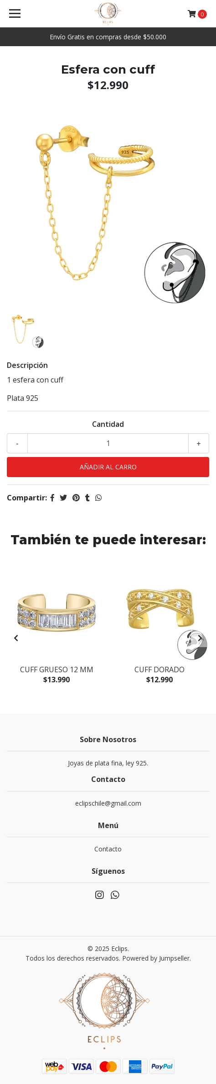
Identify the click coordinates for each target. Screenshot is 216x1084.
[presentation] (16, 638)
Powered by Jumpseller (156, 958)
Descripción (27, 365)
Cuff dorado (159, 669)
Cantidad (108, 424)
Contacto (108, 849)
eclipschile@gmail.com (108, 803)
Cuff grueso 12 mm (56, 669)
